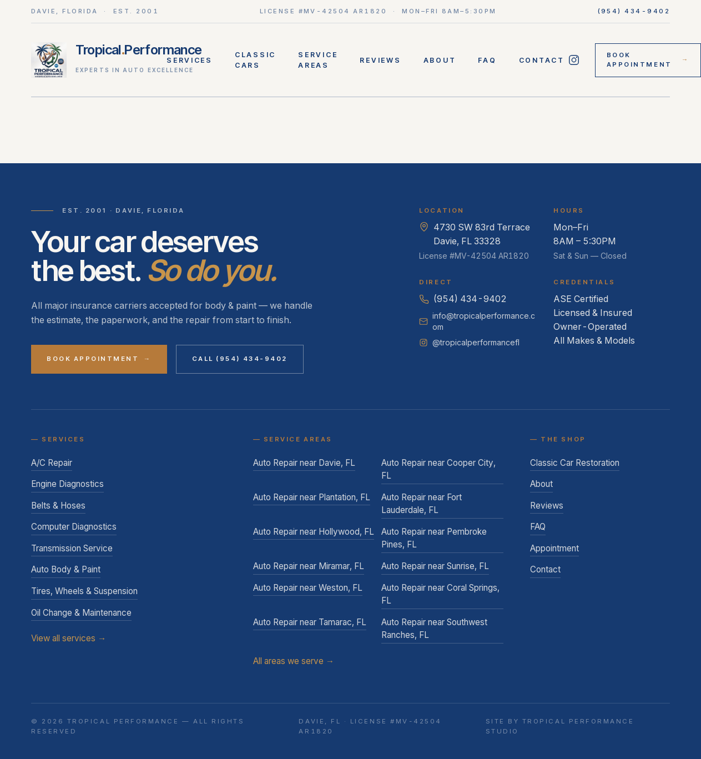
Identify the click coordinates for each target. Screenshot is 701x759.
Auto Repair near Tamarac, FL (309, 622)
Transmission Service (72, 548)
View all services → (68, 638)
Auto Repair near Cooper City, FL (438, 469)
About (439, 60)
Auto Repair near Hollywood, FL (313, 531)
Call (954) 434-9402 (240, 359)
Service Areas (317, 60)
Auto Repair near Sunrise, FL (435, 566)
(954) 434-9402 (634, 11)
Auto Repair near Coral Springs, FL (440, 594)
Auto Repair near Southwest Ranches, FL (434, 629)
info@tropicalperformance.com (477, 321)
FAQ (487, 60)
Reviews (380, 60)
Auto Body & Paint (65, 569)
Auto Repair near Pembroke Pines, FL (434, 538)
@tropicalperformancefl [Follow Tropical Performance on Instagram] (469, 342)
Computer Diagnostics (74, 526)
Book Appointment (648, 60)
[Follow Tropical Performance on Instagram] (574, 60)
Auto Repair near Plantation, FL (311, 497)
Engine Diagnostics (67, 484)
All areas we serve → (293, 661)
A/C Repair (51, 463)
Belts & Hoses (58, 505)
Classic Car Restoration (574, 463)
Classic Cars (255, 60)
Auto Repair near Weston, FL (307, 587)
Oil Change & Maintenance (81, 612)
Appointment (554, 548)
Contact (541, 60)
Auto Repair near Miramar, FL (308, 566)
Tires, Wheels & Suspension (84, 591)
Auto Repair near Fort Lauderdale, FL (421, 504)
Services (190, 60)
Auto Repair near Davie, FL (304, 463)
